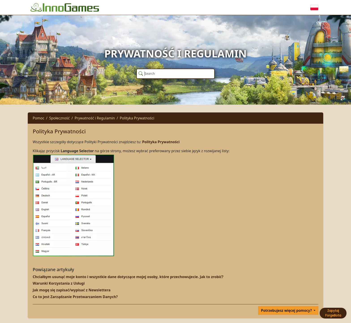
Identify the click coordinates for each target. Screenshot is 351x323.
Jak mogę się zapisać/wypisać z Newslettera (72, 290)
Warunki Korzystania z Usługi (59, 283)
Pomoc (38, 118)
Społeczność (59, 118)
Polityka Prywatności (137, 118)
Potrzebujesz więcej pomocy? (287, 310)
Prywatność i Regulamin (95, 118)
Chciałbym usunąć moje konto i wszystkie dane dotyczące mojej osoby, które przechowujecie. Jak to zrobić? (128, 276)
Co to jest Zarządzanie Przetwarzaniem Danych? (75, 296)
